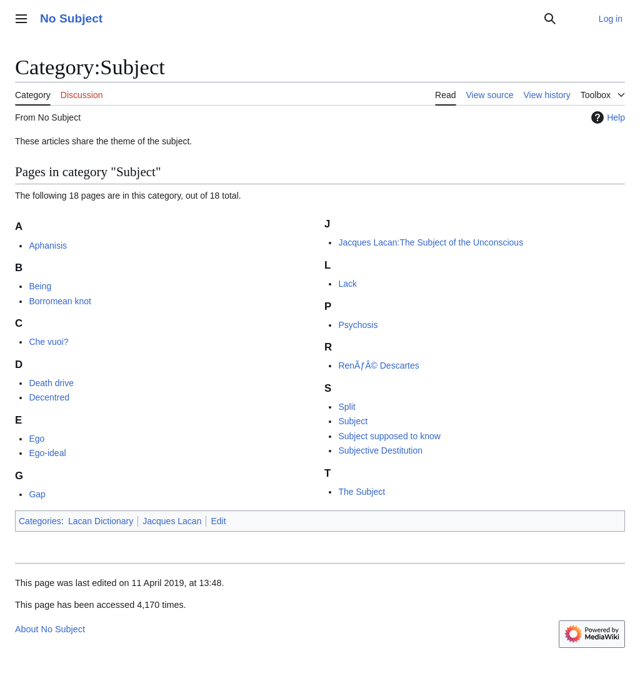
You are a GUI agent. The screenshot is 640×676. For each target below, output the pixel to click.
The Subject (361, 492)
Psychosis (358, 325)
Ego (36, 439)
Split (346, 407)
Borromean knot (60, 301)
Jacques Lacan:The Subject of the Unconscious (430, 242)
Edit (218, 521)
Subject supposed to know (389, 436)
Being (40, 286)
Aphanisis (48, 246)
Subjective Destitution (380, 450)
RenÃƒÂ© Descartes (378, 365)
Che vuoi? (48, 342)
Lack (347, 284)
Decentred (49, 397)
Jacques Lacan (171, 521)
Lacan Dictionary (100, 521)
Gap (37, 494)
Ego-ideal (47, 453)
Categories (40, 521)
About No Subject (50, 629)
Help (606, 117)
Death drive (51, 383)
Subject (353, 421)
